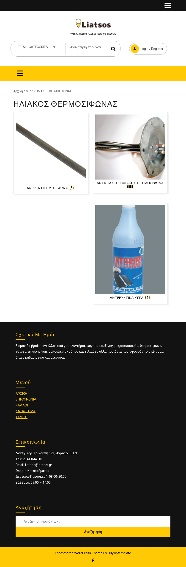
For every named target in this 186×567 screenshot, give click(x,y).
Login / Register (146, 48)
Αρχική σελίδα (23, 91)
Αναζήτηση (113, 49)
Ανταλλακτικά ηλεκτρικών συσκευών (93, 33)
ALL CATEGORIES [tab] (36, 47)
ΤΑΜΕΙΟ (21, 417)
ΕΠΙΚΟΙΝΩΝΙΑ (26, 399)
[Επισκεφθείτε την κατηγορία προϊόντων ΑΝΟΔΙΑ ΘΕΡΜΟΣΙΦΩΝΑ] (51, 152)
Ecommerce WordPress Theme (78, 553)
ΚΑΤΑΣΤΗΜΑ (26, 411)
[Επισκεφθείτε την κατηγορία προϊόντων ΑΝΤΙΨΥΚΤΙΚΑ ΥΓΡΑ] (130, 253)
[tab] (168, 5)
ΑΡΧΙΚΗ (21, 394)
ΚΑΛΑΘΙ (22, 405)
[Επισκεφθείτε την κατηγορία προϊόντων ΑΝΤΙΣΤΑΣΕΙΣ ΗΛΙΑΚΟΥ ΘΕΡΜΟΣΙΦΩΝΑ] (130, 152)
